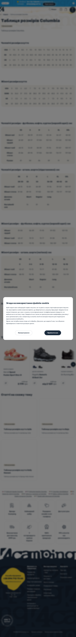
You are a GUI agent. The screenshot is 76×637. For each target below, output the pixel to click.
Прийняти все (52, 333)
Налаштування (23, 333)
